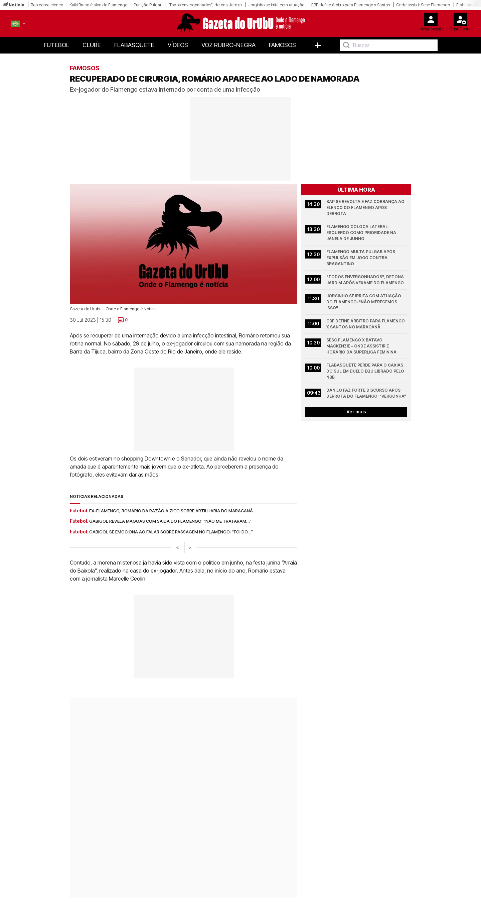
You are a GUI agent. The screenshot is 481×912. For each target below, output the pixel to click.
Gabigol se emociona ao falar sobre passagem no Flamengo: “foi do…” (171, 531)
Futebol (56, 44)
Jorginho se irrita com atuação (276, 4)
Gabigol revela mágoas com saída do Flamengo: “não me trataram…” (170, 521)
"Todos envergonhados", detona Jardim (205, 4)
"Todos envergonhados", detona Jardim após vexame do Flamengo (365, 279)
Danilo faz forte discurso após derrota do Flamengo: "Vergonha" (366, 393)
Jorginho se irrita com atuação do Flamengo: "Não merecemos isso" (364, 301)
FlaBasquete (134, 44)
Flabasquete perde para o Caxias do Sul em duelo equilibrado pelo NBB (365, 371)
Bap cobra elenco (47, 4)
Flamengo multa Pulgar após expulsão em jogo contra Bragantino (361, 257)
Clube (92, 44)
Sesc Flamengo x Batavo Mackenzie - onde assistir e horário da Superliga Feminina (361, 345)
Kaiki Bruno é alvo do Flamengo (98, 4)
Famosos (282, 44)
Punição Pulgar (147, 4)
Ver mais (356, 411)
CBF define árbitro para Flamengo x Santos (350, 4)
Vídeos (178, 44)
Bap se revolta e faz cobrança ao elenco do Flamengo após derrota (366, 207)
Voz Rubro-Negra (228, 44)
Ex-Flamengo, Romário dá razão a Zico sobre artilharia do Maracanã (171, 510)
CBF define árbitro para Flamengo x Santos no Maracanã (366, 323)
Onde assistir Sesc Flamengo (423, 4)
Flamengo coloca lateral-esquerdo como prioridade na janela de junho (361, 232)
